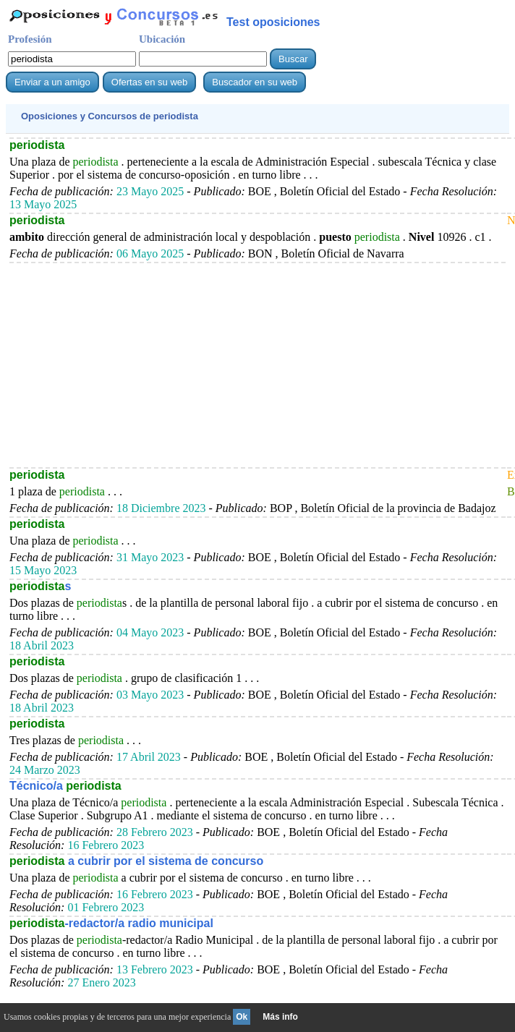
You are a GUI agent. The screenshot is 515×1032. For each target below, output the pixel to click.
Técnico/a (65, 786)
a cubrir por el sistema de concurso (136, 861)
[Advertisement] (257, 364)
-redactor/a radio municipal (111, 923)
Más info (280, 1017)
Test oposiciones (273, 22)
